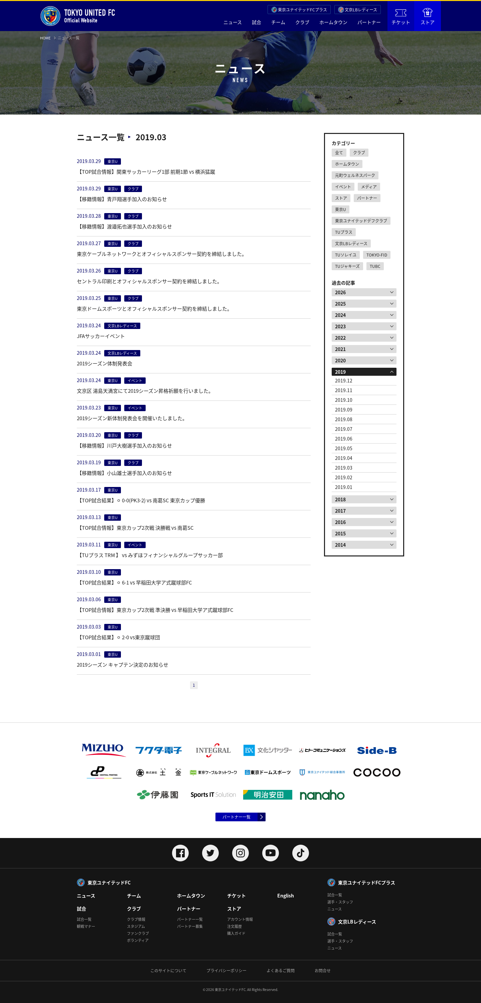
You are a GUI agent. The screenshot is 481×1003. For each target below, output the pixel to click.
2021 (340, 349)
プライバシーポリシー (226, 971)
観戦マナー (86, 926)
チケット (400, 17)
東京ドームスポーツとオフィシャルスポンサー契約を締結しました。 (154, 308)
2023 (340, 326)
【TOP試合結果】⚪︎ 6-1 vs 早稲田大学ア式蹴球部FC (134, 582)
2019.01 (343, 487)
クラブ (302, 22)
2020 (340, 360)
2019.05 (343, 448)
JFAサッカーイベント (101, 336)
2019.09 (343, 409)
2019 (340, 371)
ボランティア (138, 940)
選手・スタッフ (340, 902)
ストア (428, 16)
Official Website (77, 16)
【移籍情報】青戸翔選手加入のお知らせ (122, 199)
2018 (340, 499)
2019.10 (343, 399)
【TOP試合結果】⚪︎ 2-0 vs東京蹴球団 (118, 637)
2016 (340, 522)
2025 (340, 303)
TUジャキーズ (347, 266)
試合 (256, 22)
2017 (340, 510)
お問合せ (323, 971)
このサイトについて (168, 971)
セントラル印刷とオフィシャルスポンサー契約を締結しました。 (149, 281)
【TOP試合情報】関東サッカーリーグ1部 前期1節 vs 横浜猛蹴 (146, 171)
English (285, 895)
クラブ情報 (136, 919)
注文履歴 (234, 926)
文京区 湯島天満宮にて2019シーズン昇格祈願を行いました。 (145, 390)
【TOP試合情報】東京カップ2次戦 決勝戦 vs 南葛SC (135, 527)
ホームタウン (333, 22)
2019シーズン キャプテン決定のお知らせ (122, 664)
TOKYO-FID (376, 255)
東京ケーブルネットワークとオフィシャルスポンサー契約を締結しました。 (162, 254)
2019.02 (343, 477)
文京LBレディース (361, 10)
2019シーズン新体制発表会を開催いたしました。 (132, 418)
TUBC (375, 266)
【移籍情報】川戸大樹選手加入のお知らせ (124, 445)
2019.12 (343, 380)
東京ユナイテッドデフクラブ (361, 221)
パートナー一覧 (236, 817)
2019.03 (343, 467)
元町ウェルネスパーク (355, 175)
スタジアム (136, 926)
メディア (369, 187)
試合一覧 (84, 919)
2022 (340, 337)
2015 (340, 533)
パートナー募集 (190, 926)
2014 (340, 544)
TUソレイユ (345, 255)
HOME (45, 38)
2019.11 (343, 390)
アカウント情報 (240, 919)
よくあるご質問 (281, 971)
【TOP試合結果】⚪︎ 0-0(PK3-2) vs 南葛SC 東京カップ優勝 (141, 500)
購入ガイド (236, 933)
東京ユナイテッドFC (109, 882)
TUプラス (343, 232)
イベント (343, 187)
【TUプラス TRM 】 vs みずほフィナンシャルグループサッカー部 (150, 555)
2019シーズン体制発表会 (104, 363)
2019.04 (343, 458)
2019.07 (343, 429)
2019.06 (343, 438)
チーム (278, 22)
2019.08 (343, 419)
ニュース (232, 22)
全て (339, 153)
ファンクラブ (138, 933)
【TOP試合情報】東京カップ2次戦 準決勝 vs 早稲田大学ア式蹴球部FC (155, 610)
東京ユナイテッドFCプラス (302, 10)
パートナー (369, 22)
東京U (340, 209)
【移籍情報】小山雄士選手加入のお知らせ (124, 473)
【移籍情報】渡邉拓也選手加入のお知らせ (124, 226)
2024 (340, 315)
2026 (340, 292)
